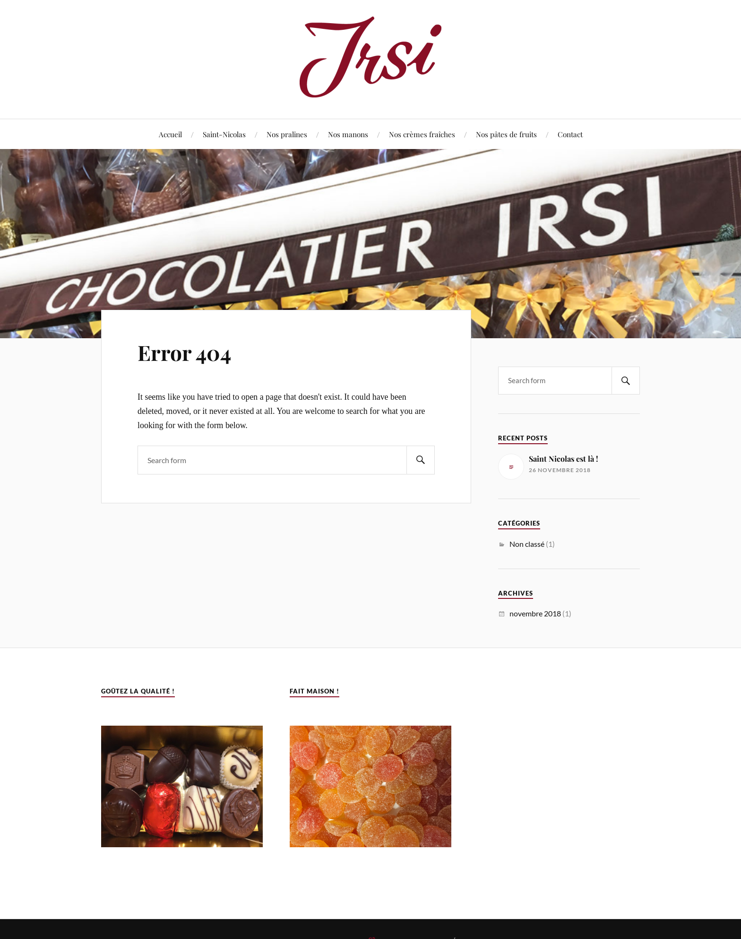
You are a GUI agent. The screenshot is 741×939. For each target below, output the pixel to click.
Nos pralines (287, 134)
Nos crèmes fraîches (422, 134)
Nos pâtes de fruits (506, 134)
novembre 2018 (535, 613)
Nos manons (348, 134)
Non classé (526, 543)
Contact (570, 134)
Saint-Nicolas (224, 134)
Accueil (170, 134)
